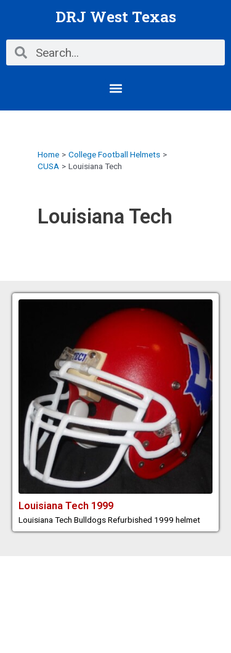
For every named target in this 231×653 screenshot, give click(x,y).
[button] (115, 88)
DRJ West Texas (115, 16)
